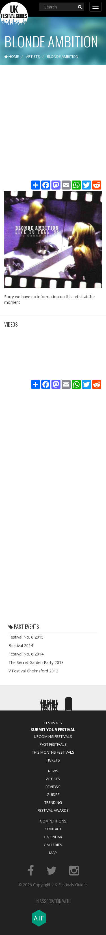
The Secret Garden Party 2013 (36, 662)
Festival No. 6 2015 (26, 637)
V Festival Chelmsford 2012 (33, 671)
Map (53, 852)
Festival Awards (53, 810)
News (53, 770)
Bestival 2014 (20, 645)
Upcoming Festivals (53, 736)
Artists (53, 778)
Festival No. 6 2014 (26, 654)
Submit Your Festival (53, 729)
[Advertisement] (53, 123)
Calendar (53, 836)
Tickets (53, 760)
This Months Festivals (53, 752)
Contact (53, 828)
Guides (53, 794)
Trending (53, 802)
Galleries (53, 844)
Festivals (53, 722)
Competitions (53, 821)
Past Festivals (53, 744)
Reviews (53, 786)
